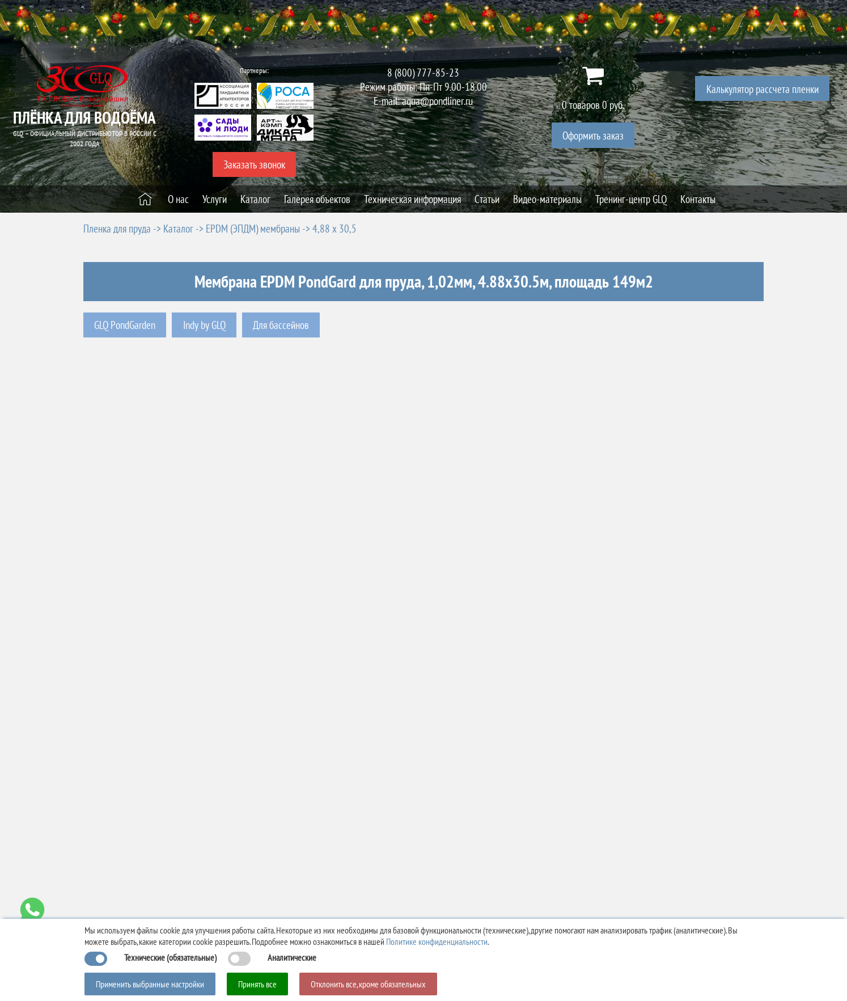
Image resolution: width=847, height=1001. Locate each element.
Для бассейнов (281, 325)
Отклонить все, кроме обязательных (368, 984)
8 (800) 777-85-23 (423, 72)
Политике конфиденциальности (437, 941)
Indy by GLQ (204, 325)
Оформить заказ (593, 135)
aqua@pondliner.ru (437, 101)
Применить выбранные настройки (150, 984)
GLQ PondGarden (124, 325)
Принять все (257, 984)
